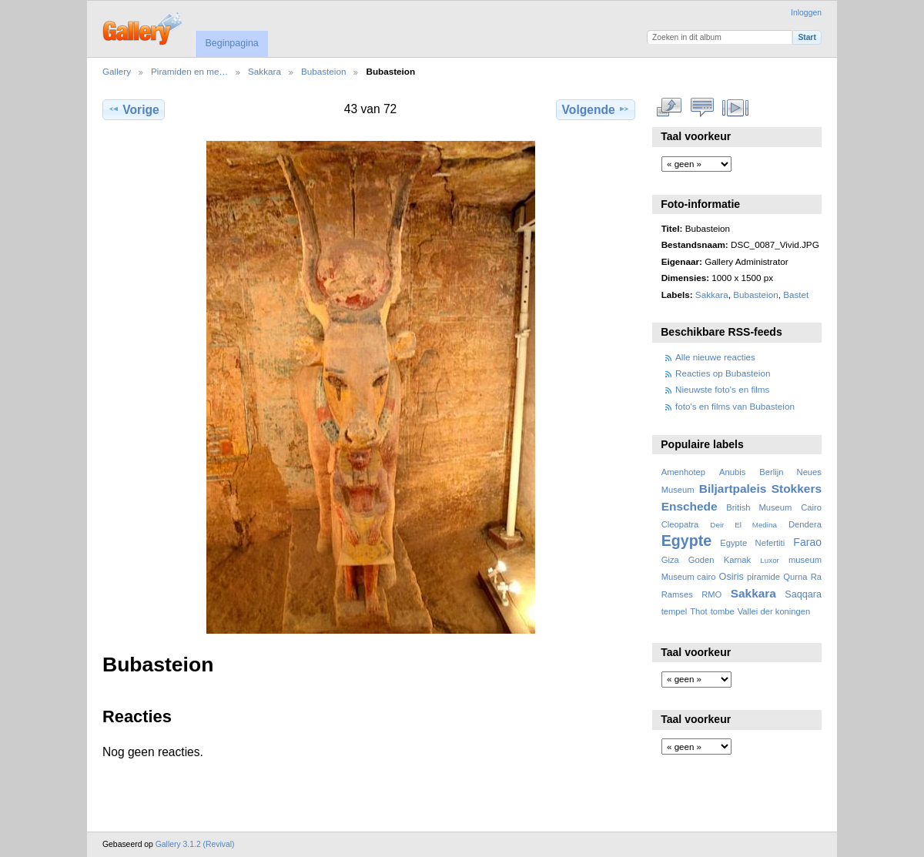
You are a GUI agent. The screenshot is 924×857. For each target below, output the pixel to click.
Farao (807, 542)
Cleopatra (680, 524)
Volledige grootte (669, 108)
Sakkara (264, 71)
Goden (701, 559)
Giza (670, 559)
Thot (698, 611)
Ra (816, 576)
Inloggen (806, 12)
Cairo (811, 507)
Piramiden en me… (189, 71)
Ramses (677, 594)
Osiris (731, 576)
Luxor (769, 560)
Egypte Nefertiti (752, 542)
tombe (723, 611)
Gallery (116, 71)
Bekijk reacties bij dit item (702, 108)
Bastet (795, 295)
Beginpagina (231, 43)
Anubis (732, 472)
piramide (763, 576)
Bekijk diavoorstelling (735, 108)
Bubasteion (323, 71)
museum (805, 559)
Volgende (596, 109)
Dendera (805, 524)
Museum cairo (688, 576)
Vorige (133, 109)
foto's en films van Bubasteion (735, 406)
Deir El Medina (743, 525)
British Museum (759, 507)
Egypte (686, 540)
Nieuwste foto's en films (722, 389)
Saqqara (803, 594)
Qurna (795, 576)
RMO (711, 594)
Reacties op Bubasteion (722, 373)
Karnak (738, 559)
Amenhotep (683, 472)
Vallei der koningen (774, 611)
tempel (674, 611)
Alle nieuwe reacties (715, 357)
